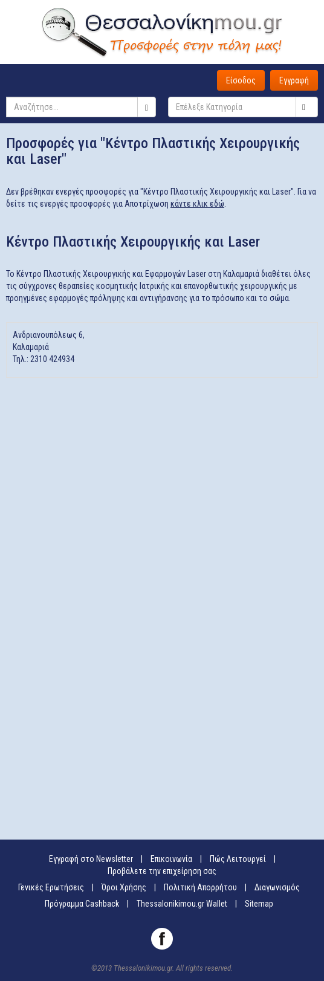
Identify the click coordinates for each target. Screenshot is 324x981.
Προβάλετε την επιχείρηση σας (162, 871)
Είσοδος (241, 80)
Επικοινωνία (171, 859)
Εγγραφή (294, 80)
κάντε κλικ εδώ (197, 204)
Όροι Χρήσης (124, 887)
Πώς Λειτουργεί (238, 859)
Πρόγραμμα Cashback (82, 903)
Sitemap (259, 903)
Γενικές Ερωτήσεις (51, 887)
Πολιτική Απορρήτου (200, 887)
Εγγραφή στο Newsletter (91, 859)
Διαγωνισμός (277, 887)
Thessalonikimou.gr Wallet (182, 903)
